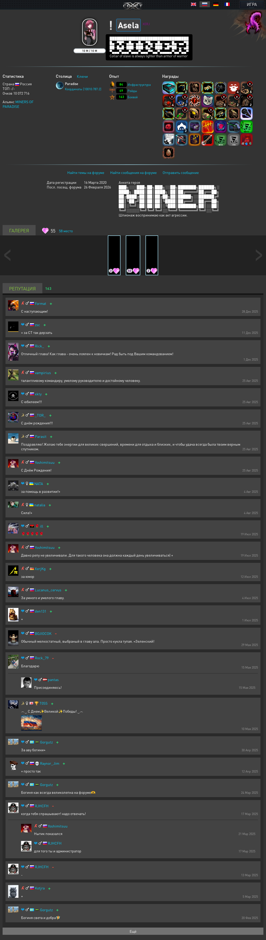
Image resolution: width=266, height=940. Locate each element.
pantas (53, 679)
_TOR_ (40, 415)
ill (41, 526)
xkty (38, 394)
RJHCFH (42, 806)
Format (40, 303)
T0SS (43, 703)
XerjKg (40, 568)
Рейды (132, 91)
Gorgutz (46, 742)
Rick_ (39, 346)
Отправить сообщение (181, 172)
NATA (38, 483)
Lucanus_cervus (48, 590)
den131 (40, 611)
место (66, 230)
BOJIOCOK (43, 633)
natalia (39, 505)
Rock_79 (42, 658)
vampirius (43, 372)
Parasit (40, 436)
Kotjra (40, 888)
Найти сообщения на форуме (133, 172)
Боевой (133, 97)
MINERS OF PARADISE (18, 104)
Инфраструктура (139, 85)
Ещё (133, 931)
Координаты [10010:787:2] (83, 89)
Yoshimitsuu (45, 462)
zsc (37, 324)
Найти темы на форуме (85, 172)
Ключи (82, 76)
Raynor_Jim (49, 763)
